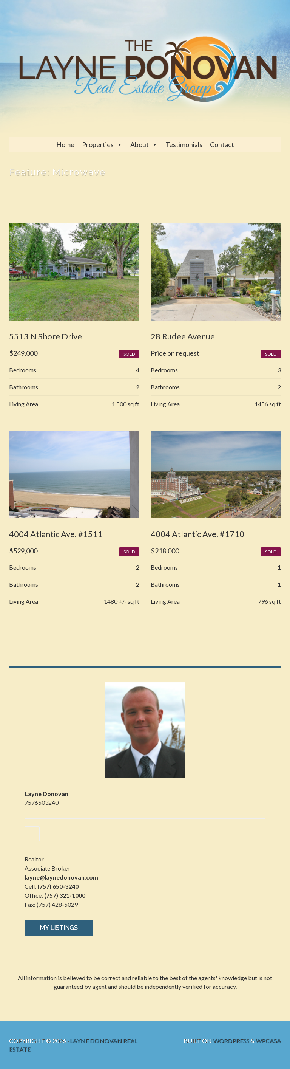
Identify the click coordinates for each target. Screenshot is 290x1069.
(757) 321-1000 (64, 895)
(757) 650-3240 (58, 886)
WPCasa (268, 1040)
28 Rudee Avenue (183, 336)
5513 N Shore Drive (45, 336)
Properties (98, 144)
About (139, 144)
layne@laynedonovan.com (61, 877)
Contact (222, 144)
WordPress (231, 1040)
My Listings (59, 927)
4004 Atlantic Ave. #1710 (197, 534)
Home (65, 144)
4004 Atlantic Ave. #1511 (56, 534)
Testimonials (183, 144)
